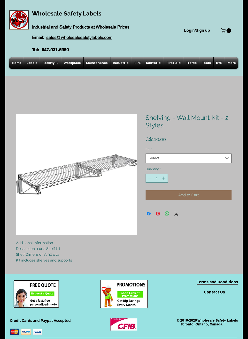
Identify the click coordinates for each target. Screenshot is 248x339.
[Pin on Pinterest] (158, 213)
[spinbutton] (156, 178)
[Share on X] (176, 213)
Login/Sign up (197, 30)
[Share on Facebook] (149, 213)
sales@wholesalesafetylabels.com (79, 37)
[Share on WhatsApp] (167, 213)
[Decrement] (149, 178)
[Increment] (164, 178)
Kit (149, 149)
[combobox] (189, 158)
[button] (226, 30)
